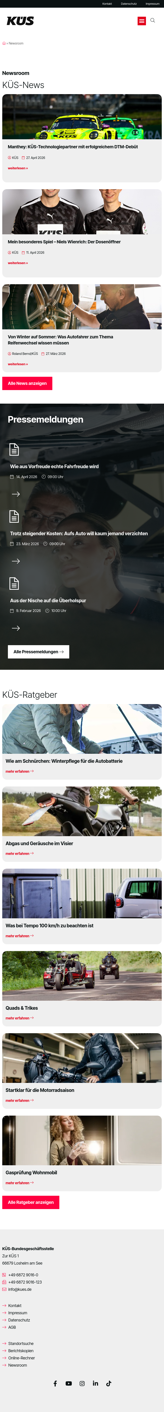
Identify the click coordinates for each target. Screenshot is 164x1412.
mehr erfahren (20, 771)
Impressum (152, 3)
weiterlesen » (18, 168)
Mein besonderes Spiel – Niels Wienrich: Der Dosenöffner (64, 241)
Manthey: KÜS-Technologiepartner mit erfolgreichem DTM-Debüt (73, 146)
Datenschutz (129, 3)
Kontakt (107, 3)
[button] (142, 21)
